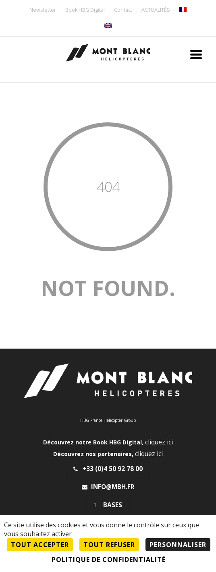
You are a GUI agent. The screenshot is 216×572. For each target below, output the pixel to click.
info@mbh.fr (108, 487)
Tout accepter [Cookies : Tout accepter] (40, 544)
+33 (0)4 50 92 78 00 (108, 469)
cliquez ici (159, 442)
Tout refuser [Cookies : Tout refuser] (109, 544)
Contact (123, 10)
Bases (108, 505)
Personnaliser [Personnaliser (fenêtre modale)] (178, 544)
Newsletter (42, 10)
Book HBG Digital (85, 10)
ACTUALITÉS (155, 10)
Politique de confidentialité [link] (109, 559)
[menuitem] (183, 10)
